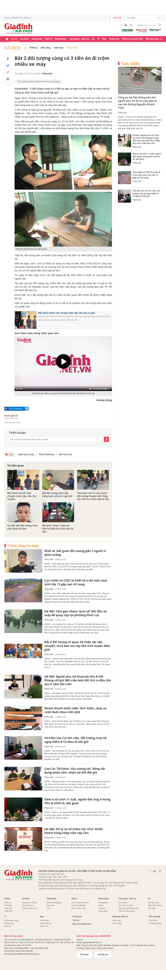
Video (100, 905)
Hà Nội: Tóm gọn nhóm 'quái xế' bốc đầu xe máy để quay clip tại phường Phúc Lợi (75, 613)
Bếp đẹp (151, 908)
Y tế (48, 908)
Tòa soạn (84, 954)
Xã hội (14, 39)
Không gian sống (11, 920)
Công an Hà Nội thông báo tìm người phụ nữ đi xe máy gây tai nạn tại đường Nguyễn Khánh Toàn (137, 102)
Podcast (101, 908)
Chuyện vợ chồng (29, 902)
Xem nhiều (130, 63)
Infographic (103, 911)
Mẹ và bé (51, 905)
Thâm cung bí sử (29, 908)
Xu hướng (123, 902)
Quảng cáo (103, 954)
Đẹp (104, 39)
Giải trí (48, 39)
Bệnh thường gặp (54, 902)
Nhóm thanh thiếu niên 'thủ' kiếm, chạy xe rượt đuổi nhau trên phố (75, 710)
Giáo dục (58, 47)
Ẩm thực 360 (153, 902)
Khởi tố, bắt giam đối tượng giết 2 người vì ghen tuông (75, 553)
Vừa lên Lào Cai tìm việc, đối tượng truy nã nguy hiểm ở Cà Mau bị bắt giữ (75, 740)
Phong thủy (9, 923)
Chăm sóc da (45, 923)
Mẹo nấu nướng (155, 905)
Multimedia (61, 39)
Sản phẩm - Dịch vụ (79, 39)
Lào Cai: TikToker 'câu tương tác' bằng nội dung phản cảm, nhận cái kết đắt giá (74, 770)
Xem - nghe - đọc (78, 908)
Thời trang (44, 920)
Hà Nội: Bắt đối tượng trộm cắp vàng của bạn (22, 527)
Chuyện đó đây (155, 923)
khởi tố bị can (65, 454)
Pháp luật (72, 47)
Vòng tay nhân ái (120, 916)
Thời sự (33, 47)
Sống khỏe (37, 39)
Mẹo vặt (7, 926)
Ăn (93, 39)
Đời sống (46, 47)
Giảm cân (44, 926)
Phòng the (114, 39)
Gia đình (24, 39)
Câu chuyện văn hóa (80, 902)
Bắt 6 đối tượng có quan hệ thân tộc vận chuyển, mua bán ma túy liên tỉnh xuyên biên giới (77, 646)
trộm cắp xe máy (26, 454)
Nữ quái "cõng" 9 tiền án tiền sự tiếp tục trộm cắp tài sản (57, 528)
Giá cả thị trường (126, 905)
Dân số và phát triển (132, 39)
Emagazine (103, 902)
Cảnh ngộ (116, 920)
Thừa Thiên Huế (46, 454)
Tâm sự (76, 920)
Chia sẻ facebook (16, 409)
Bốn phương (152, 39)
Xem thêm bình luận (12, 423)
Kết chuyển (117, 923)
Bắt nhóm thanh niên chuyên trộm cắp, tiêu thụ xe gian (66, 313)
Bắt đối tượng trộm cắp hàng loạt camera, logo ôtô (57, 495)
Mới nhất (115, 17)
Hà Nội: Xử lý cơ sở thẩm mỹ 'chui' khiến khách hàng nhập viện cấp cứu (73, 831)
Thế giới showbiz (78, 905)
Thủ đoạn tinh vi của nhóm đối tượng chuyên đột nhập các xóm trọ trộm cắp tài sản (93, 496)
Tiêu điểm (153, 920)
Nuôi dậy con (27, 905)
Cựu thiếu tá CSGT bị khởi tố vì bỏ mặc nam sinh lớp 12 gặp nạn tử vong (75, 582)
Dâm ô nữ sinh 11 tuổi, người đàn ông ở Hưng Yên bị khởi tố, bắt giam (77, 801)
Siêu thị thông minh (127, 911)
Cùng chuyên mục (23, 545)
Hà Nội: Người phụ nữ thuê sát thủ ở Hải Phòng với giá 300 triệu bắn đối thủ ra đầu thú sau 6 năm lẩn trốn (77, 680)
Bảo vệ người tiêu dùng (128, 908)
